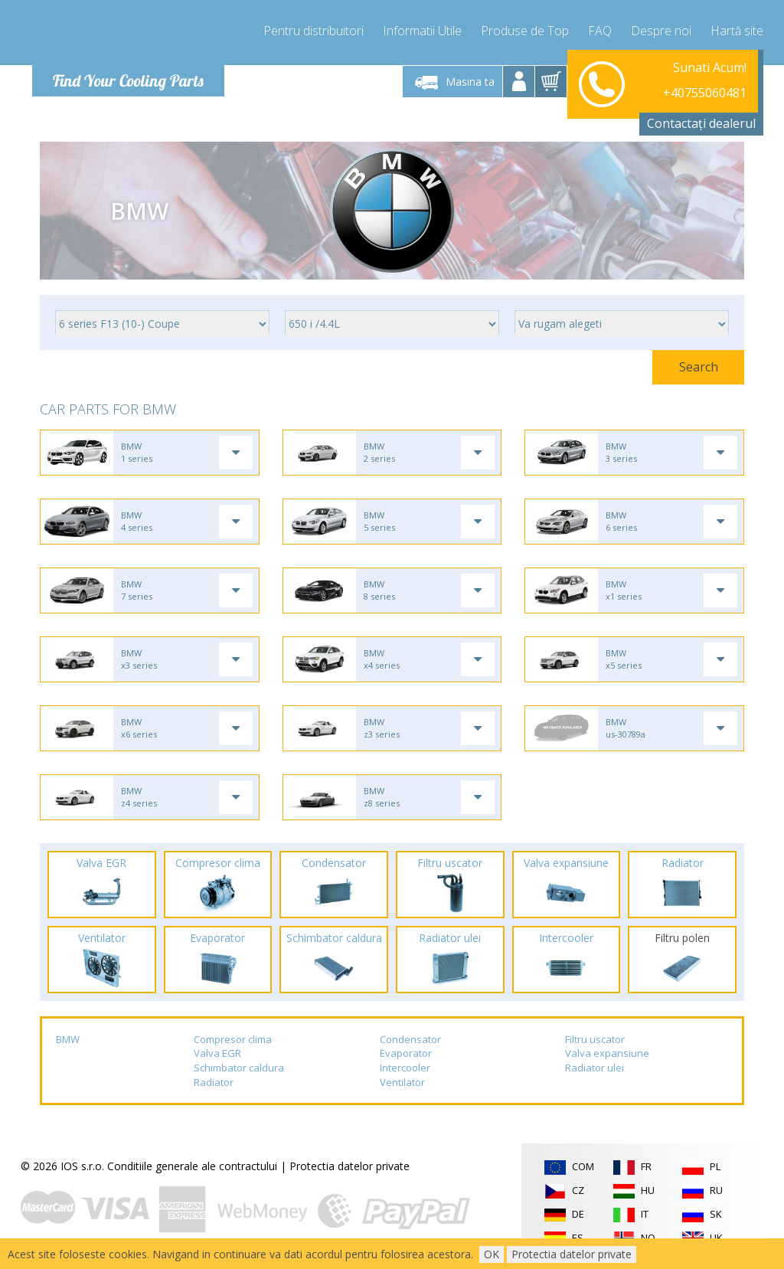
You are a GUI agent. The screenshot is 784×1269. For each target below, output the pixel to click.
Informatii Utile (422, 30)
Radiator (214, 1082)
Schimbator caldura (239, 1067)
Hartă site (736, 30)
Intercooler (405, 1067)
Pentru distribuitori (313, 30)
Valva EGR (217, 1053)
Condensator (410, 1039)
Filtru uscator (595, 1039)
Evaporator (406, 1053)
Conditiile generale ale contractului (192, 1166)
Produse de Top (525, 30)
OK (491, 1254)
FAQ (600, 30)
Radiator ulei (594, 1067)
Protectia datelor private (349, 1166)
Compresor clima (233, 1039)
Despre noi (661, 30)
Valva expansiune (607, 1053)
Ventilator (402, 1082)
